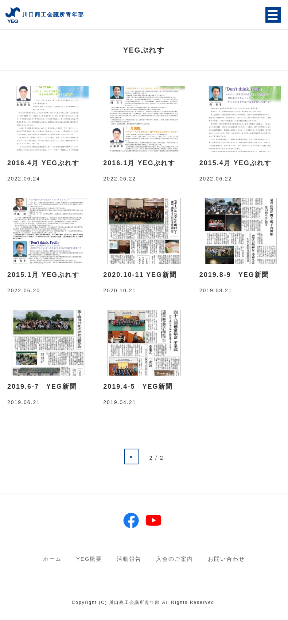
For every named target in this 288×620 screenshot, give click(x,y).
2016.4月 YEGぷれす (43, 163)
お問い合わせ (226, 559)
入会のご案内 (174, 559)
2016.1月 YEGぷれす (139, 163)
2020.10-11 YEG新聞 (140, 274)
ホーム (52, 559)
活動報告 (129, 559)
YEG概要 (89, 559)
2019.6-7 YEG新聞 (42, 386)
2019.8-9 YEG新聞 (234, 274)
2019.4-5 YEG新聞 (138, 386)
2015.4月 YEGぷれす (235, 163)
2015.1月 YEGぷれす (43, 274)
